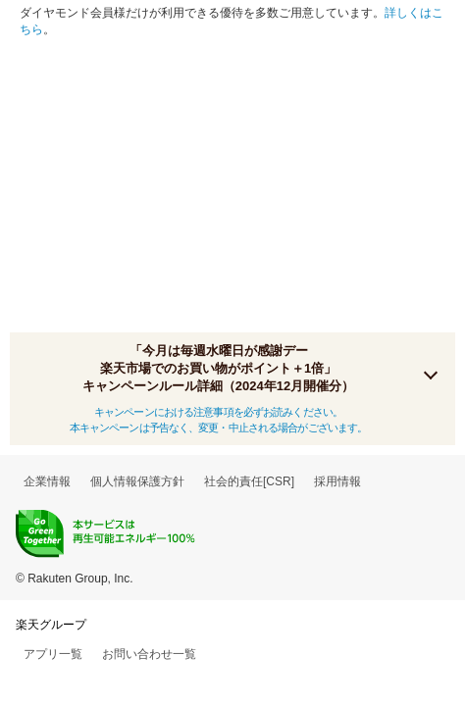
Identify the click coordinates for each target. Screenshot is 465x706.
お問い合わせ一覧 (149, 654)
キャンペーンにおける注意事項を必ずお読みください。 (218, 412)
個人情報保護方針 (137, 481)
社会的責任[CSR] (249, 481)
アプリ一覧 (53, 654)
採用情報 (337, 481)
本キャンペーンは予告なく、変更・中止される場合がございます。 (219, 427)
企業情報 (47, 481)
